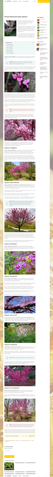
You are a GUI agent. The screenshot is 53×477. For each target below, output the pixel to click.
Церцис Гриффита (9, 44)
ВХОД (35, 1)
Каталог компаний (25, 1)
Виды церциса (7, 441)
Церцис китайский (9, 51)
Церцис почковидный (10, 53)
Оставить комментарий (9, 456)
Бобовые (17, 440)
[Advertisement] (26, 8)
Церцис (32, 440)
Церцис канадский (9, 48)
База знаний (15, 1)
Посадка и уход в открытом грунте (26, 440)
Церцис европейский (10, 45)
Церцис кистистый (9, 50)
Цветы (20, 440)
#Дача (45, 1)
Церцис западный (9, 47)
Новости (19, 1)
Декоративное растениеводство (10, 440)
